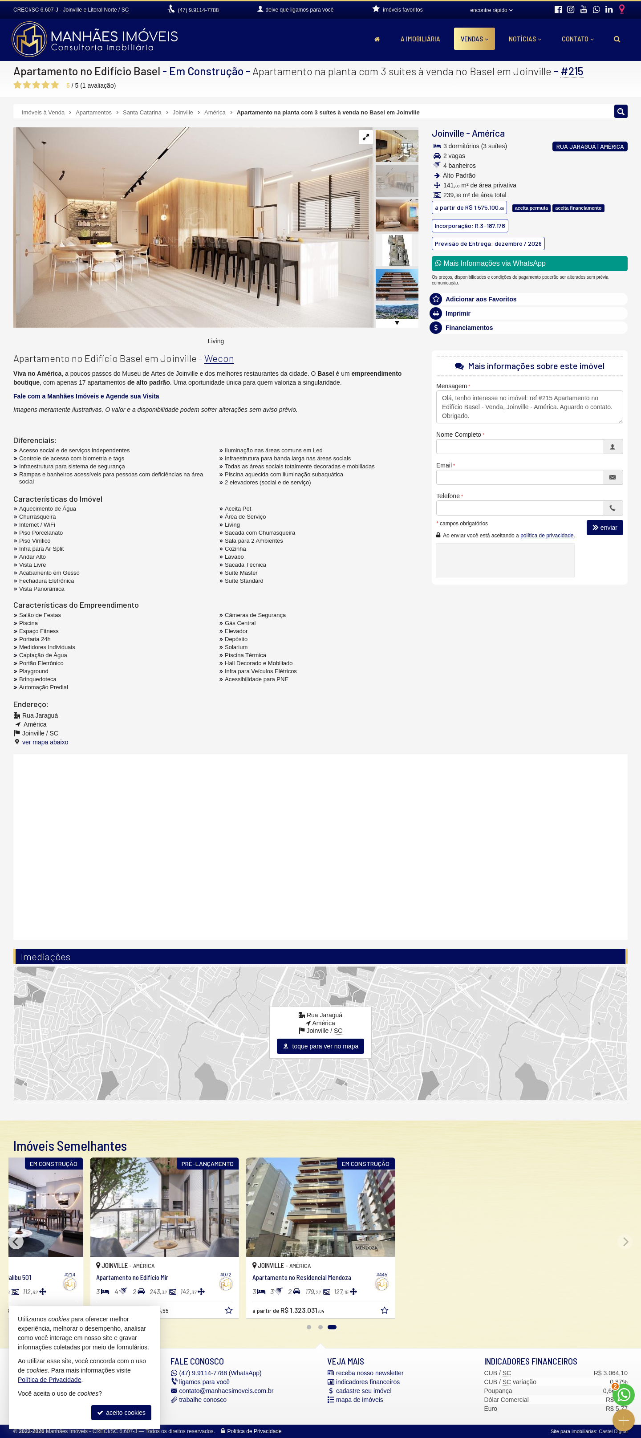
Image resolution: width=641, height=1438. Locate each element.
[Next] (625, 1241)
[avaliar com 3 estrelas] (36, 85)
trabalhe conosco (203, 1399)
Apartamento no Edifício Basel (86, 70)
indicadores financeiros (368, 1381)
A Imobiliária (420, 38)
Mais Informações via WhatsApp (490, 263)
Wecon (219, 358)
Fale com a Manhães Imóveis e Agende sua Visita (86, 396)
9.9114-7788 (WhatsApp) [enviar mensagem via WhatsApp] (220, 1373)
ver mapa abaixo (45, 742)
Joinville (448, 132)
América (488, 132)
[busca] (617, 39)
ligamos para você (204, 1381)
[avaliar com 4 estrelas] (45, 85)
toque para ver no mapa (321, 1046)
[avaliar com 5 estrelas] (55, 85)
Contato (578, 38)
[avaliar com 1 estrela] (17, 85)
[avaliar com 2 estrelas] (27, 85)
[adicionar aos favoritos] (307, 1311)
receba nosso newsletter (370, 1373)
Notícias (525, 38)
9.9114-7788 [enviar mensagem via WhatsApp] (198, 10)
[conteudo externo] (320, 845)
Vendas (474, 38)
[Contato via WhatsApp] (624, 1395)
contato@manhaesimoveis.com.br (226, 1390)
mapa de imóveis (359, 1399)
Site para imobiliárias (573, 1431)
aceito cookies (121, 1412)
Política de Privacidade (254, 1431)
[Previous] (16, 1241)
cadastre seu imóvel (364, 1390)
